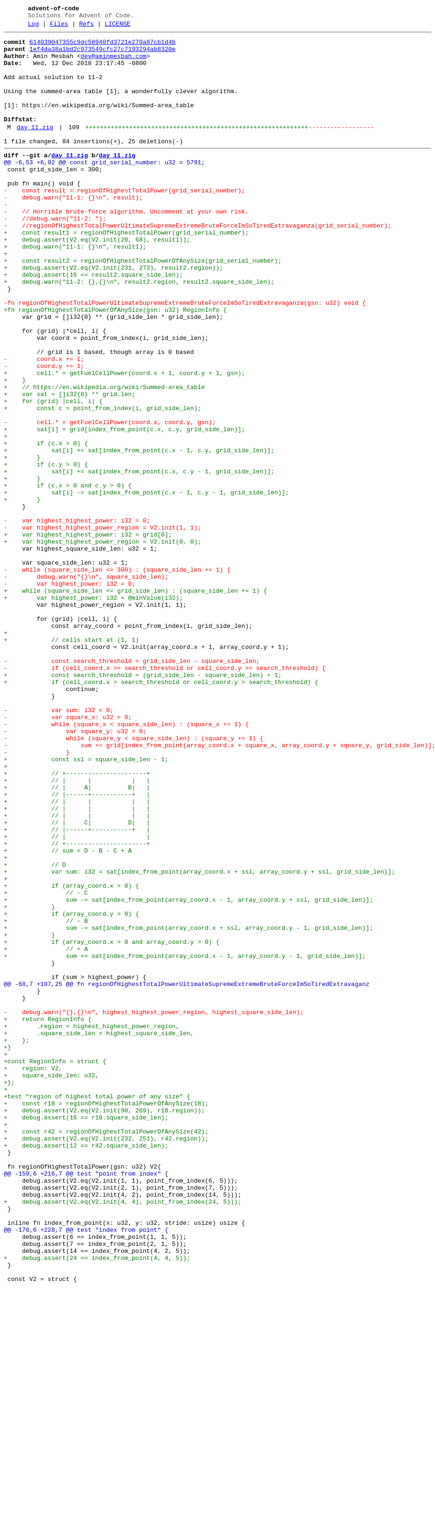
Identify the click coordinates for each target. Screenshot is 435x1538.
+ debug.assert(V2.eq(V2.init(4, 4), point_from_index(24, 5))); (122, 1435)
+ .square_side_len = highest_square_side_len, (99, 1233)
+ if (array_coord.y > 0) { (71, 1089)
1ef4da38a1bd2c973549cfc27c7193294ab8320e (103, 55)
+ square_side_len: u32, (51, 1283)
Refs (86, 26)
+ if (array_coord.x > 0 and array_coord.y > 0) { (111, 1123)
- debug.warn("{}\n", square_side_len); (86, 685)
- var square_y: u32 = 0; (75, 870)
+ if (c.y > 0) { (46, 550)
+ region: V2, (33, 1275)
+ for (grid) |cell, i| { (53, 474)
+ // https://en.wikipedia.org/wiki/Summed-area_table (104, 457)
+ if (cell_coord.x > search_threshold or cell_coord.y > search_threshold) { (161, 811)
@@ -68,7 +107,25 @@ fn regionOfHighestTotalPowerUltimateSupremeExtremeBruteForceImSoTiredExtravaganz (186, 1174)
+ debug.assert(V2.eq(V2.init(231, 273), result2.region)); (113, 314)
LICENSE (117, 26)
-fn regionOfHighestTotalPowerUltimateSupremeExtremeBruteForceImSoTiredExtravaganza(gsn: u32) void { (185, 356)
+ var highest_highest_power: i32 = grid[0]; (88, 634)
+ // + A (46, 1131)
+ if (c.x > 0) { (46, 525)
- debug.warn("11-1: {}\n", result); (73, 230)
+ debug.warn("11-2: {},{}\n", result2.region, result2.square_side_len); (139, 331)
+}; (9, 1292)
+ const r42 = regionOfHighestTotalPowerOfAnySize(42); (106, 1351)
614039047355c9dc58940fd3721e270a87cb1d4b (103, 46)
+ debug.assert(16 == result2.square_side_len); (93, 322)
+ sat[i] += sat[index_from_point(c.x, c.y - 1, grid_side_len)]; (139, 558)
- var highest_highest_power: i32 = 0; (77, 617)
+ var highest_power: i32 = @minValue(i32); (93, 710)
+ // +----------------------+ (77, 921)
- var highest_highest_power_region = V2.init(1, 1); (102, 626)
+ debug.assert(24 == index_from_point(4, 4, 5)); (97, 1502)
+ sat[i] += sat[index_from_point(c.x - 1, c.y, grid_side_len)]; (139, 533)
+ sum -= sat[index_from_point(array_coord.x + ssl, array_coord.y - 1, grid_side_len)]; (188, 1106)
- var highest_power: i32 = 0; (69, 693)
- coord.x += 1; (44, 423)
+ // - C (46, 1064)
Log (33, 26)
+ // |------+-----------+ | (77, 946)
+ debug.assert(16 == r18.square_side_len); (86, 1334)
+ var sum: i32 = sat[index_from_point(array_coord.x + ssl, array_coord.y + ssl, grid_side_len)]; (199, 1039)
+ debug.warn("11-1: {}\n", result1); (75, 289)
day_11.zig (34, 148)
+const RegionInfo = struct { (55, 1266)
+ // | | (77, 997)
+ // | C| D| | (77, 980)
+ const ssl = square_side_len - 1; (86, 904)
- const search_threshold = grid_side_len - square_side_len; (132, 786)
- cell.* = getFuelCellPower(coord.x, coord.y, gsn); (110, 499)
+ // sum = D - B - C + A (68, 1013)
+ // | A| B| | (77, 938)
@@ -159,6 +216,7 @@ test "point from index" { (86, 1401)
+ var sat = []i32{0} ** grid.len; (69, 466)
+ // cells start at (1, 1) (71, 761)
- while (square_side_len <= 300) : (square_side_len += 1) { (117, 676)
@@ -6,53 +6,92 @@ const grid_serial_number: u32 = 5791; (104, 188)
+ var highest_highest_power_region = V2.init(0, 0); (102, 643)
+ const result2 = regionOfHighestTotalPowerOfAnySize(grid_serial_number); (143, 306)
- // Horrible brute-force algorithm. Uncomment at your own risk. (126, 247)
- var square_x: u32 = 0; (68, 853)
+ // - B (46, 1098)
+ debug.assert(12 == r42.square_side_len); (86, 1367)
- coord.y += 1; (44, 432)
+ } (15, 449)
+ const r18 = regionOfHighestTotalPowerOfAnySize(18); (106, 1317)
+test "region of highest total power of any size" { (97, 1308)
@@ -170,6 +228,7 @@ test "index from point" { (86, 1468)
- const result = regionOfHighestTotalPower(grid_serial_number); (124, 221)
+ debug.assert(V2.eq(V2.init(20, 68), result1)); (97, 280)
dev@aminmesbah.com (113, 63)
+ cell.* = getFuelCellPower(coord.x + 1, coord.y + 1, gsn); (124, 440)
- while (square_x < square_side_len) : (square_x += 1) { (126, 862)
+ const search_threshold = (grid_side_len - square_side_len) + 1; (143, 803)
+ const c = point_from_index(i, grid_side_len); (102, 482)
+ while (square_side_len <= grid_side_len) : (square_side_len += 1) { (135, 702)
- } (36, 895)
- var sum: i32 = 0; (58, 845)
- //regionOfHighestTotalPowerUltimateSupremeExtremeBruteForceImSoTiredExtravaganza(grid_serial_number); (197, 263)
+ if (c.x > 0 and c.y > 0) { (68, 575)
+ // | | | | (77, 929)
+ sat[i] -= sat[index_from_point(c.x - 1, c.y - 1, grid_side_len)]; (146, 584)
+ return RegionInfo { (47, 1216)
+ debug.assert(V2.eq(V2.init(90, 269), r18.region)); (104, 1325)
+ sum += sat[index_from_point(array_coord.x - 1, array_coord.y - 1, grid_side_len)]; (185, 1140)
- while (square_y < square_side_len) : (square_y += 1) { (133, 879)
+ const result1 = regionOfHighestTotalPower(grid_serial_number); (126, 272)
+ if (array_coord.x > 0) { (71, 1056)
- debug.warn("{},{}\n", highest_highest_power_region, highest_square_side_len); (154, 1207)
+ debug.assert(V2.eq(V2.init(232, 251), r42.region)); (106, 1359)
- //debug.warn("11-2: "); (55, 255)
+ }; (17, 1241)
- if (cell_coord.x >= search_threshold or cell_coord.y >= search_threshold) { (164, 794)
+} (7, 1249)
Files (59, 26)
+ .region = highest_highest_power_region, (91, 1224)
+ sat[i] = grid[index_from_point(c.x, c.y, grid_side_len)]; (124, 508)
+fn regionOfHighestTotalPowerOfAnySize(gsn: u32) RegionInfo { (115, 365)
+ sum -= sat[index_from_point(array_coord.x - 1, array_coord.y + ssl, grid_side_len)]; (188, 1072)
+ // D (35, 1030)
